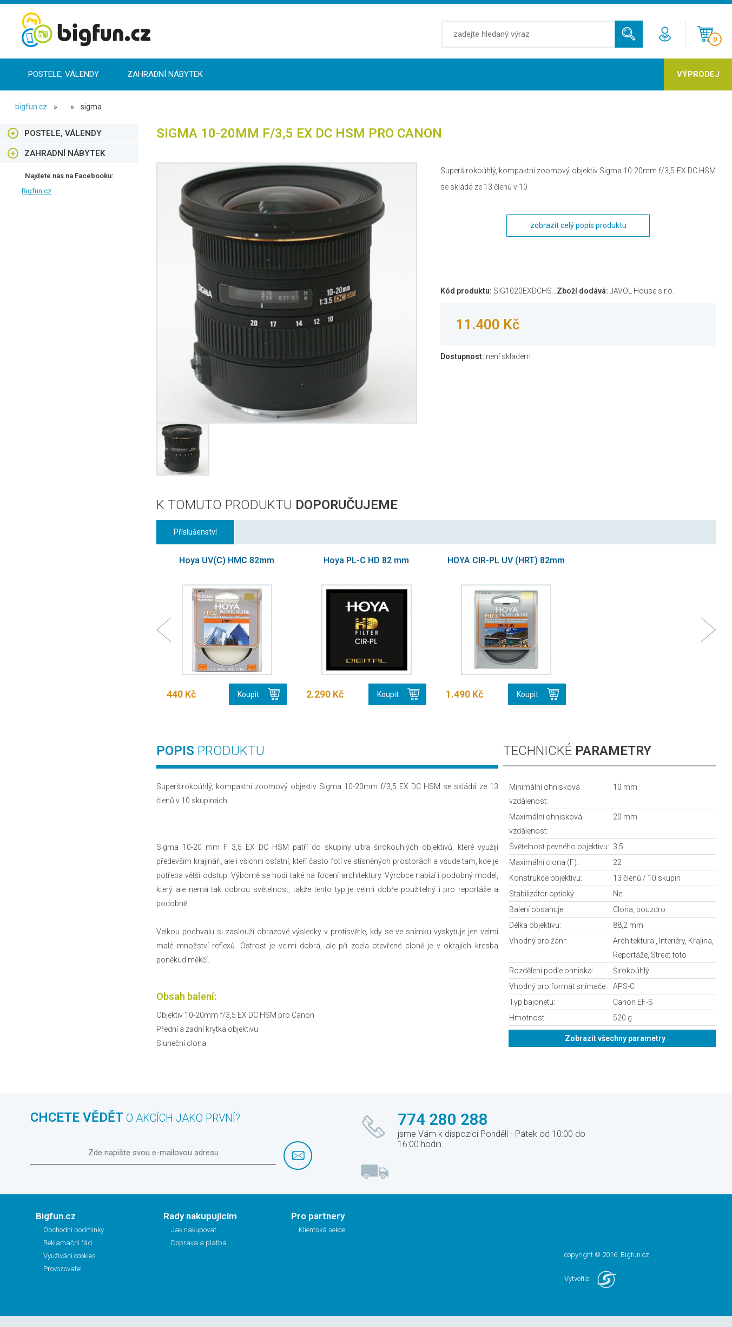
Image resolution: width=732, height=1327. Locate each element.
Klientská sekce (322, 1230)
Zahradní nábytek (165, 74)
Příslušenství (195, 532)
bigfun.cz (31, 106)
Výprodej (698, 74)
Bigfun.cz (36, 191)
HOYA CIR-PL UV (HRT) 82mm (506, 560)
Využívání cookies (69, 1256)
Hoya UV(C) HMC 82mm (226, 560)
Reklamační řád (67, 1243)
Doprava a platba (199, 1243)
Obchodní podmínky (73, 1230)
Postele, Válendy (63, 74)
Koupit (248, 694)
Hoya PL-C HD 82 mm (366, 560)
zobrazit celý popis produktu (578, 225)
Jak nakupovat (193, 1230)
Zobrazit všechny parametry (615, 1038)
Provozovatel (62, 1269)
